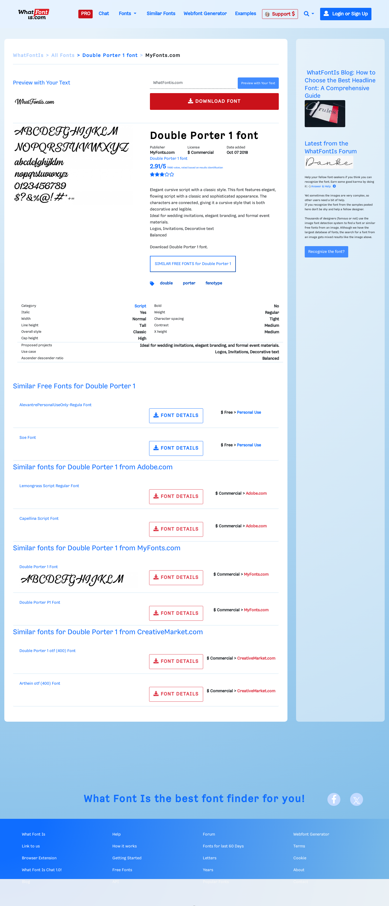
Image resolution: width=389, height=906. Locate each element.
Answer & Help (323, 186)
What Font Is (117, 799)
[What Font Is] (34, 14)
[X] (356, 799)
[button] (309, 14)
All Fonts (63, 55)
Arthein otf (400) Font (39, 683)
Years (208, 870)
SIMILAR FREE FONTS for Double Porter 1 (193, 264)
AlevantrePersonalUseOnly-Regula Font (55, 405)
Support (280, 14)
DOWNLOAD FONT (214, 101)
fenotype (214, 283)
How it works (124, 846)
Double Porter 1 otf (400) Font (47, 651)
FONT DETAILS (176, 415)
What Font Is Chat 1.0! (42, 870)
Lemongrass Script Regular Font (49, 486)
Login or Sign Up (346, 14)
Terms (299, 846)
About (298, 870)
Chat (104, 13)
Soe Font (27, 438)
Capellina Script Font (39, 519)
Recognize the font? (326, 252)
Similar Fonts (161, 13)
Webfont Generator (205, 13)
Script (140, 306)
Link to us (31, 846)
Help (116, 834)
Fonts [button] (125, 13)
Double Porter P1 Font (39, 602)
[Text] (193, 83)
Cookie (299, 858)
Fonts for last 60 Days (223, 846)
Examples (245, 13)
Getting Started (127, 858)
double (166, 283)
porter (189, 283)
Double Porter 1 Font (38, 567)
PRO (85, 13)
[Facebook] (333, 799)
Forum (209, 834)
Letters (209, 858)
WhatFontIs (28, 55)
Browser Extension (39, 858)
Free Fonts (122, 870)
